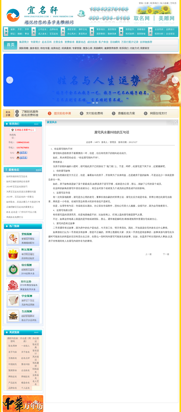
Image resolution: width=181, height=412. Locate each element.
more (36, 124)
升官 (20, 29)
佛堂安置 (71, 29)
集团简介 (24, 42)
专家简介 (35, 42)
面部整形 (101, 33)
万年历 (173, 3)
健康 (13, 29)
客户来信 (103, 42)
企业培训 (159, 29)
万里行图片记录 (129, 42)
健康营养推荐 (111, 48)
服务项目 (34, 48)
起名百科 (47, 42)
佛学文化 (83, 29)
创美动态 (55, 48)
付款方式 (134, 48)
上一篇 (148, 254)
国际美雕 (23, 48)
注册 (146, 3)
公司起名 (42, 29)
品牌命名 (54, 29)
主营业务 (58, 42)
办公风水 (71, 33)
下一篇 (166, 254)
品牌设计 (170, 29)
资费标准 (69, 42)
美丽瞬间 (98, 48)
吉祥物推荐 (146, 42)
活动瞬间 (115, 42)
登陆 (141, 3)
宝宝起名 (54, 33)
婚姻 (20, 33)
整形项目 (101, 29)
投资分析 (159, 33)
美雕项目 (141, 29)
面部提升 (130, 29)
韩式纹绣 (130, 33)
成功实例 (92, 42)
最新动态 (81, 42)
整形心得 (87, 48)
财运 (13, 33)
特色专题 (45, 48)
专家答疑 (76, 48)
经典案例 (66, 48)
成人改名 (42, 33)
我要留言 (144, 48)
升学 (27, 29)
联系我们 (154, 3)
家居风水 (83, 33)
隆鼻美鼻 (112, 33)
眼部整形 (112, 29)
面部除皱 (141, 33)
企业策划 (170, 33)
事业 (27, 33)
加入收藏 (164, 3)
